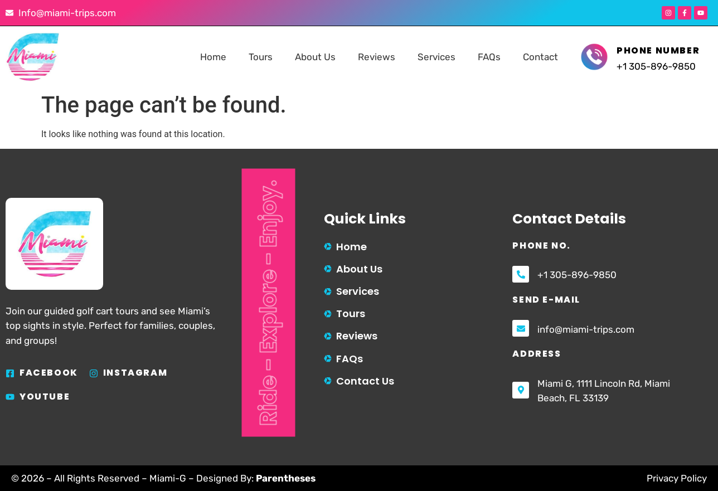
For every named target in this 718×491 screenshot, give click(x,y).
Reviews (376, 56)
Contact (540, 56)
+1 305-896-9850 (577, 274)
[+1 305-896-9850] (520, 274)
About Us (315, 56)
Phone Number (658, 50)
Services (436, 56)
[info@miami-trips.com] (520, 328)
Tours (261, 56)
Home (213, 56)
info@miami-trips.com (585, 329)
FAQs (489, 56)
